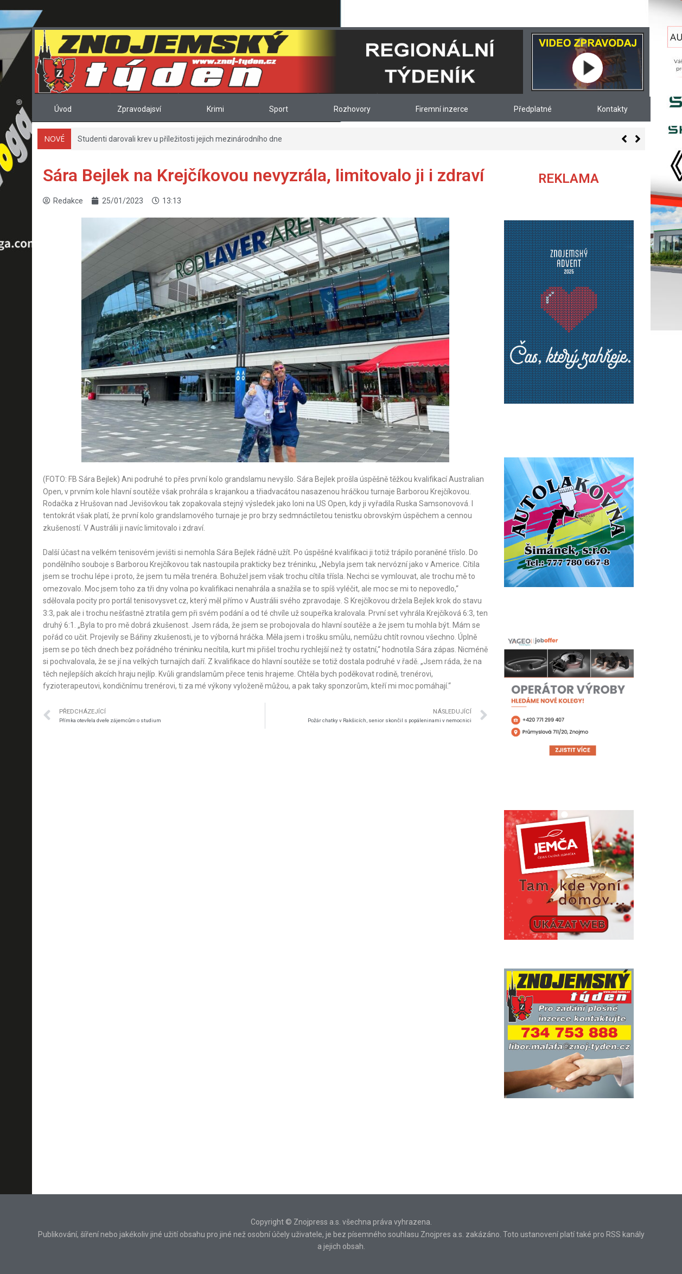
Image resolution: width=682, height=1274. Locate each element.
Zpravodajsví (139, 109)
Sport (278, 109)
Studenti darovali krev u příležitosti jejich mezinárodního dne (180, 139)
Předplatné (533, 109)
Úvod (63, 109)
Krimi (215, 109)
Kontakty (612, 109)
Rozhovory (352, 109)
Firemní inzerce (442, 109)
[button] (637, 139)
